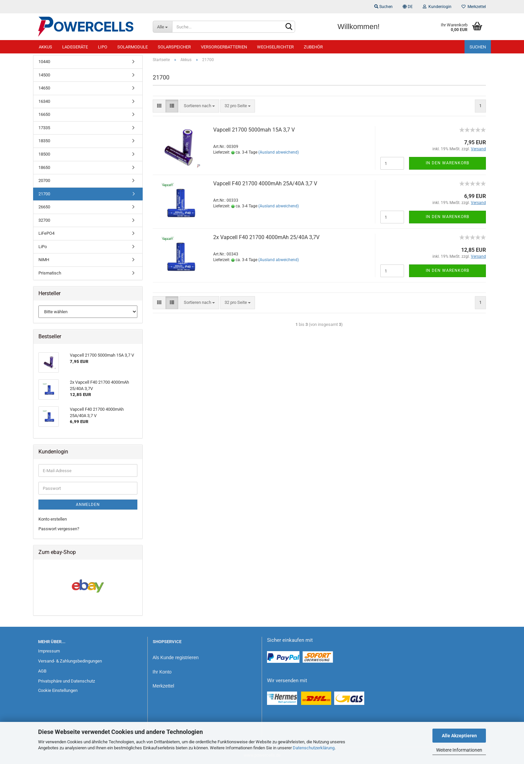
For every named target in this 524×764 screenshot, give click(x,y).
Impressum (49, 650)
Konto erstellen (52, 519)
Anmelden (88, 504)
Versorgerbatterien (224, 46)
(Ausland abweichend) (278, 152)
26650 (44, 206)
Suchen (383, 6)
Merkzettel (474, 6)
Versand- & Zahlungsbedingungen (70, 660)
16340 (44, 101)
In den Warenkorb (447, 163)
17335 (44, 127)
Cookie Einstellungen (58, 690)
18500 (44, 154)
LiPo (102, 46)
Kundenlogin (437, 6)
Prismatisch (49, 272)
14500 (44, 74)
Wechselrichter (275, 46)
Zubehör (313, 46)
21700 (44, 193)
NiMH (43, 259)
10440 (44, 61)
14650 (44, 87)
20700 (44, 180)
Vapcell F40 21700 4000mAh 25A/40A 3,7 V (265, 183)
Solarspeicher (174, 46)
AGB (42, 671)
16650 (44, 114)
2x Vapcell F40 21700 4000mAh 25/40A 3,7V (266, 237)
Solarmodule (132, 46)
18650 (44, 167)
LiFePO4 (46, 233)
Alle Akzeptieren (459, 735)
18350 (44, 140)
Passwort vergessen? (58, 528)
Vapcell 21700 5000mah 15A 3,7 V (254, 130)
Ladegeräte (75, 46)
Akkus (45, 46)
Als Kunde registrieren (176, 657)
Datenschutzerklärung (314, 747)
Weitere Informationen (459, 750)
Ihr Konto (162, 672)
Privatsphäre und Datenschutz (66, 681)
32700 (44, 220)
